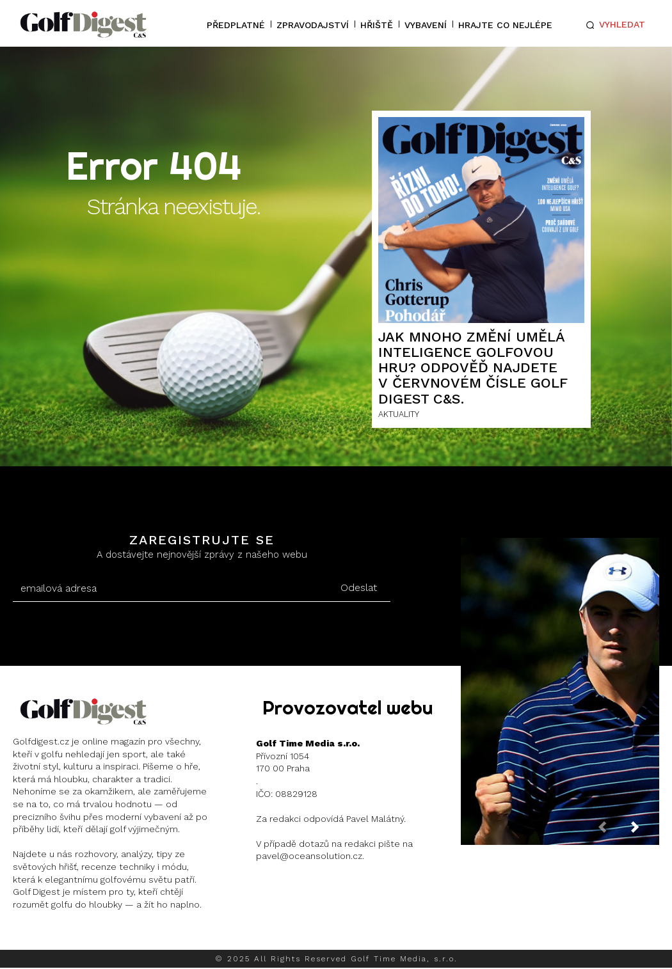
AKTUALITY (398, 414)
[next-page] (645, 830)
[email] (169, 588)
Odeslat (358, 587)
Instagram (61, 937)
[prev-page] (612, 830)
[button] (612, 25)
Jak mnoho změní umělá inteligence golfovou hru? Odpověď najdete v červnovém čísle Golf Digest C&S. (473, 368)
